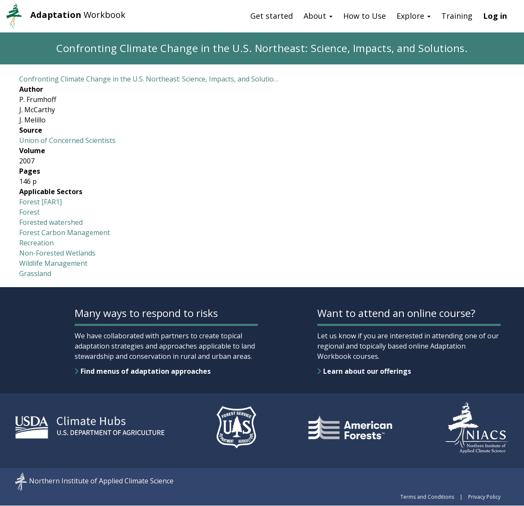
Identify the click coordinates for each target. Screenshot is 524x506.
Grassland (35, 273)
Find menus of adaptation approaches (143, 371)
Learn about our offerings (364, 371)
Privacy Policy (484, 496)
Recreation (36, 242)
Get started (271, 16)
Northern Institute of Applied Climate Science (101, 481)
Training (456, 16)
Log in (495, 16)
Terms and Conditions (427, 496)
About (318, 16)
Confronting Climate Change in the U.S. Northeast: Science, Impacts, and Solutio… (148, 79)
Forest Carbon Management (64, 232)
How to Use (364, 16)
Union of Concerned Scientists (67, 140)
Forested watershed (51, 222)
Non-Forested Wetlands (57, 253)
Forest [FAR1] (40, 201)
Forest (29, 212)
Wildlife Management (53, 263)
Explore (414, 16)
